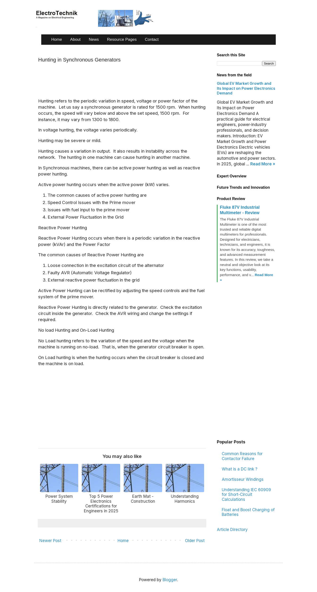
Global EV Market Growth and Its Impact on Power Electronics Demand (246, 88)
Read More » (262, 164)
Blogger (170, 579)
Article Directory (232, 529)
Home (56, 39)
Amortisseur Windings (242, 479)
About (75, 39)
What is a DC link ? (239, 469)
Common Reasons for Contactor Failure (242, 456)
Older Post (195, 540)
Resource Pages (122, 39)
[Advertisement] (124, 80)
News (94, 39)
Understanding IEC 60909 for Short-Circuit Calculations (246, 494)
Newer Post (50, 540)
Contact (152, 39)
